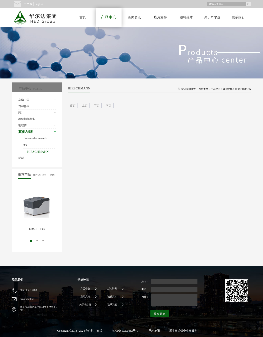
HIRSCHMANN (243, 89)
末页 (108, 105)
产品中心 (215, 89)
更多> (53, 175)
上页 (84, 105)
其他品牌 (228, 89)
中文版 (28, 4)
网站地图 (153, 330)
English (38, 4)
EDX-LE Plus (37, 228)
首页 (82, 17)
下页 (96, 105)
